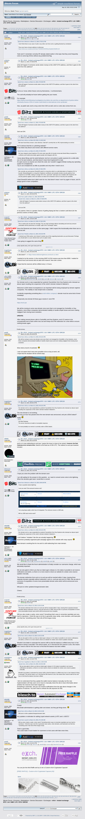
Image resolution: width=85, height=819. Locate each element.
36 (67, 28)
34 (63, 28)
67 (56, 29)
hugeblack (7, 250)
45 (16, 29)
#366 (79, 193)
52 (29, 29)
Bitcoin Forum (7, 21)
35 (65, 28)
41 (9, 29)
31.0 (25, 14)
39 (6, 29)
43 (13, 29)
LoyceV (6, 217)
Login (23, 17)
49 (24, 29)
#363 (79, 78)
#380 (79, 743)
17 (32, 28)
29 (54, 28)
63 (49, 29)
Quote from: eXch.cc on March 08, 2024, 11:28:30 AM (31, 140)
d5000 (6, 439)
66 (54, 29)
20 (38, 28)
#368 (79, 251)
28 (52, 28)
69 (60, 29)
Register (28, 17)
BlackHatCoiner (31, 279)
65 (52, 29)
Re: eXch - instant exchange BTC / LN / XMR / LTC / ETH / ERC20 (43, 36)
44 (15, 29)
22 (41, 28)
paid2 (6, 36)
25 (47, 28)
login (20, 11)
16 (30, 28)
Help (13, 17)
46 (18, 29)
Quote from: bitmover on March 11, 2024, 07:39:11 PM (32, 41)
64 (51, 29)
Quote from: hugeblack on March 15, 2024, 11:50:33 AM (32, 661)
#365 (79, 137)
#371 (79, 402)
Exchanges (47, 21)
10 (19, 28)
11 (21, 28)
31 (57, 28)
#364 (79, 118)
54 (33, 29)
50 (25, 29)
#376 (79, 601)
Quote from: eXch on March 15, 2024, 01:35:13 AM (31, 605)
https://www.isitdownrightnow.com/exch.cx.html (43, 254)
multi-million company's (50, 293)
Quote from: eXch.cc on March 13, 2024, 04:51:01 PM (31, 337)
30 (56, 28)
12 (23, 28)
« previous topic (76, 26)
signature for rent (49, 247)
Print (79, 29)
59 (42, 29)
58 (40, 29)
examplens (8, 657)
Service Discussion (36, 21)
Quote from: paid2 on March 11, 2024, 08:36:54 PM (31, 196)
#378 (79, 658)
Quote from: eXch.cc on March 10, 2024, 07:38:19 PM (31, 151)
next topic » (77, 27)
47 (20, 29)
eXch (35, 38)
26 (48, 28)
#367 (79, 218)
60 (43, 29)
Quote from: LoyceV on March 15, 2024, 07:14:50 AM (31, 720)
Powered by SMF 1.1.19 (32, 815)
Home (8, 17)
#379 (79, 701)
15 (28, 28)
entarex (6, 60)
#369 (79, 277)
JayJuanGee (37, 561)
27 (50, 28)
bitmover (29, 38)
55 (34, 29)
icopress (59, 279)
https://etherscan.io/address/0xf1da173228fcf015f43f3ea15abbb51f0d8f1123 (39, 49)
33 (61, 28)
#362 (79, 61)
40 (7, 29)
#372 (79, 439)
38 (4, 29)
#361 (79, 37)
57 (38, 29)
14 (26, 28)
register (26, 11)
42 (11, 29)
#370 (79, 333)
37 (68, 28)
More (33, 17)
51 (27, 29)
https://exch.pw (22, 303)
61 (45, 29)
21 (40, 28)
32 (59, 28)
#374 (79, 526)
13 (24, 28)
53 (31, 29)
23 (43, 28)
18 (33, 28)
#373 (79, 470)
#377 (79, 632)
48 (22, 29)
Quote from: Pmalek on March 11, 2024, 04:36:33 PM (31, 233)
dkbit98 (6, 136)
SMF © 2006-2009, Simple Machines (50, 815)
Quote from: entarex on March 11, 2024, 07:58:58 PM (31, 82)
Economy (17, 21)
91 (63, 29)
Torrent (29, 14)
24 (45, 28)
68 (58, 29)
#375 (79, 560)
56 (36, 29)
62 (47, 29)
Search (18, 17)
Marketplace (25, 21)
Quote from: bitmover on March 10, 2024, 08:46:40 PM (32, 482)
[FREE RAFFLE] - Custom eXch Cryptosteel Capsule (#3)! (35, 771)
